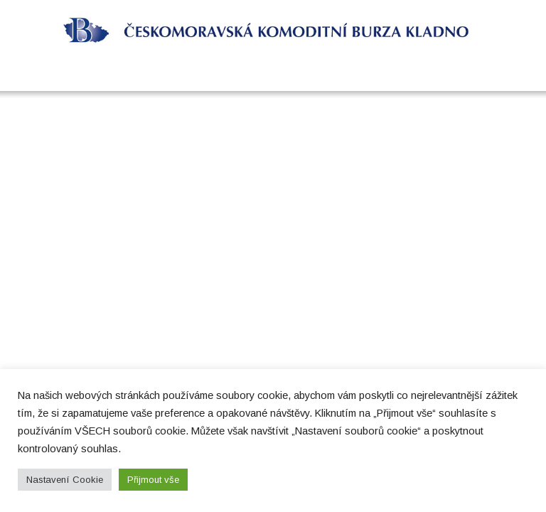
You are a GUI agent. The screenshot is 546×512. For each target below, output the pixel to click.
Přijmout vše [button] (153, 479)
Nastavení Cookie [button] (64, 479)
